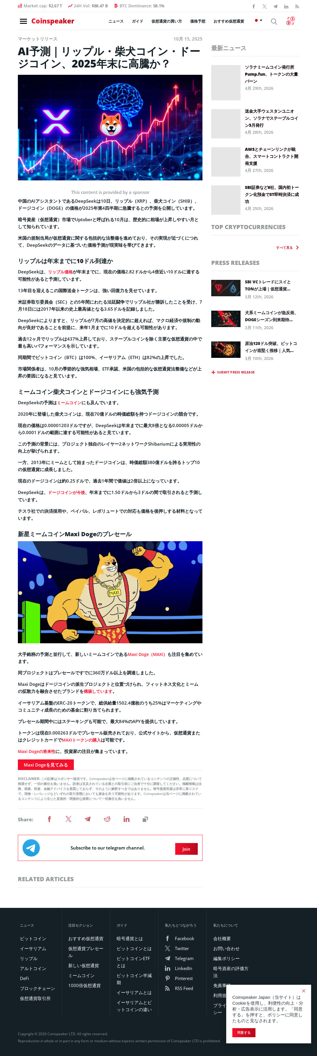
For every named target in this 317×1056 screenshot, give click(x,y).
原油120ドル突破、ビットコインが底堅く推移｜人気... (271, 347)
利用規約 (222, 992)
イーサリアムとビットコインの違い (134, 1002)
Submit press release (236, 372)
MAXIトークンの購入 (83, 739)
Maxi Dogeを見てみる (46, 763)
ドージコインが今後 (68, 492)
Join (188, 846)
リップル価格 (61, 272)
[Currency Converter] (292, 22)
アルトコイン (33, 965)
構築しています (99, 690)
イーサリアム (33, 945)
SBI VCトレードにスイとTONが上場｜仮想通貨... (268, 285)
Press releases (235, 263)
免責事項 (222, 982)
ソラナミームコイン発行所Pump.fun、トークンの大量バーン (271, 74)
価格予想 (200, 23)
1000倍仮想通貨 (84, 982)
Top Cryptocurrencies (248, 227)
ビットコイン (33, 935)
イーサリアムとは (134, 989)
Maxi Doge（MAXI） (149, 653)
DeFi (24, 975)
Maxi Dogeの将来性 (38, 750)
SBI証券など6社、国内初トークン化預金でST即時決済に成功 (272, 194)
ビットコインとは (134, 945)
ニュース (119, 23)
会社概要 (222, 935)
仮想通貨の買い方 (169, 23)
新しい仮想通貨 (83, 962)
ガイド (140, 23)
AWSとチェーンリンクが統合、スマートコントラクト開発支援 (271, 156)
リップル (29, 955)
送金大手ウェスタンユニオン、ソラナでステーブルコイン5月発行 (271, 118)
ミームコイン (70, 402)
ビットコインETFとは (133, 958)
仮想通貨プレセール (85, 948)
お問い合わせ (226, 945)
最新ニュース (228, 48)
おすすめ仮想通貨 (232, 23)
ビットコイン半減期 (134, 975)
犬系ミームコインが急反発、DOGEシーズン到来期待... (271, 316)
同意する (243, 1032)
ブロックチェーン (37, 985)
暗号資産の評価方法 (230, 968)
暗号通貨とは (130, 935)
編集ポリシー (226, 955)
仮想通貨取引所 (35, 995)
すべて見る (284, 247)
